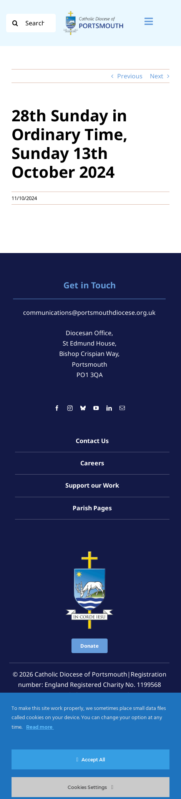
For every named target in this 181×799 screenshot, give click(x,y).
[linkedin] (109, 408)
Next (156, 76)
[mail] (122, 408)
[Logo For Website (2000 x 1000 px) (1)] (93, 11)
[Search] (15, 23)
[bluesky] (83, 408)
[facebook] (57, 408)
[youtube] (96, 408)
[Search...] (31, 23)
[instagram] (70, 408)
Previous (130, 76)
